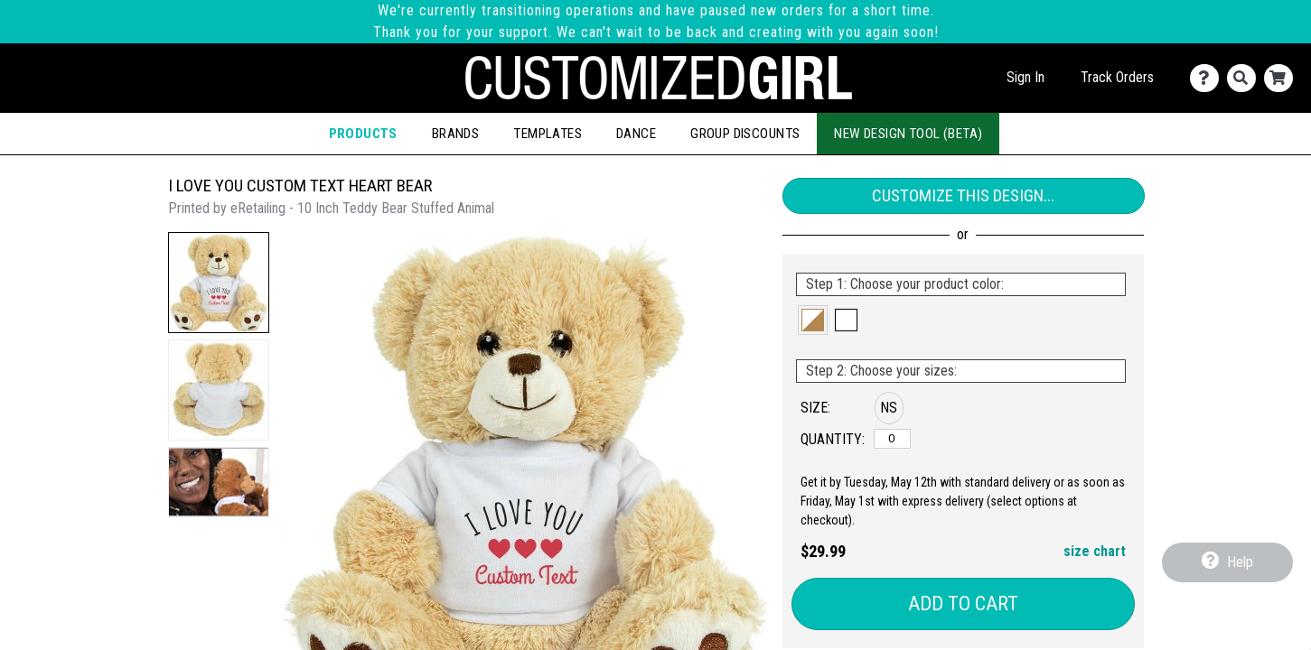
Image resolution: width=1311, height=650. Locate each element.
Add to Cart (963, 603)
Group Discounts (745, 133)
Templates (547, 133)
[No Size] (892, 439)
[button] (218, 282)
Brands (455, 133)
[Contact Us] (1208, 78)
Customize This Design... (963, 195)
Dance (636, 133)
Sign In (1025, 77)
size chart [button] (1094, 551)
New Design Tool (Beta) (908, 133)
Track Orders (1117, 77)
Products (363, 133)
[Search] (1245, 78)
